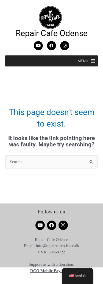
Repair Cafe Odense (52, 33)
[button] (82, 60)
